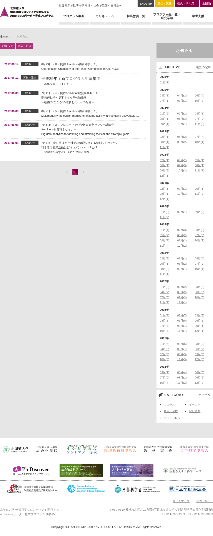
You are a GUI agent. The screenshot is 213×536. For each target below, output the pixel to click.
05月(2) (164, 235)
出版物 (206, 3)
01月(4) (164, 230)
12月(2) (182, 245)
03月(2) (199, 230)
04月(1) (182, 95)
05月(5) (182, 320)
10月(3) (199, 100)
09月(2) (182, 142)
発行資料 (194, 411)
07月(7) (164, 325)
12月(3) (199, 382)
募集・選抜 (165, 3)
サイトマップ (181, 501)
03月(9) (199, 343)
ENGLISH (146, 3)
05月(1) (164, 118)
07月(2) (199, 263)
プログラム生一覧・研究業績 (167, 16)
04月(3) (164, 320)
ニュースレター (173, 418)
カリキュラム (105, 16)
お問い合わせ (204, 501)
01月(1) (164, 82)
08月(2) (164, 240)
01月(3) (164, 212)
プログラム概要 (73, 16)
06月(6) (199, 292)
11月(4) (164, 245)
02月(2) (164, 258)
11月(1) (164, 147)
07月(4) (199, 136)
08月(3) (164, 268)
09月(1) (164, 124)
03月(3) (199, 287)
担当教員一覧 (136, 16)
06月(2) (182, 136)
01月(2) (164, 113)
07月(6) (164, 297)
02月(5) (182, 343)
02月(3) (182, 230)
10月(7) (199, 240)
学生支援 (198, 16)
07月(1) (164, 100)
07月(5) (164, 377)
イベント (194, 404)
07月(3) (199, 118)
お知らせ (185, 50)
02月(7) (182, 315)
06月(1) (164, 165)
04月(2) (182, 160)
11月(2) (199, 124)
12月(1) (164, 175)
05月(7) (182, 349)
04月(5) (164, 349)
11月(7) (182, 330)
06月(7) (199, 349)
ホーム (4, 36)
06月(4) (199, 95)
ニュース (169, 404)
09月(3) (199, 212)
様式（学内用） (187, 3)
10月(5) (199, 297)
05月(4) (182, 372)
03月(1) (164, 95)
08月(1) (182, 100)
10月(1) (182, 124)
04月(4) (199, 258)
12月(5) (199, 359)
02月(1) (182, 113)
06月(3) (182, 118)
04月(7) (164, 292)
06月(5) (199, 372)
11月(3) (182, 359)
